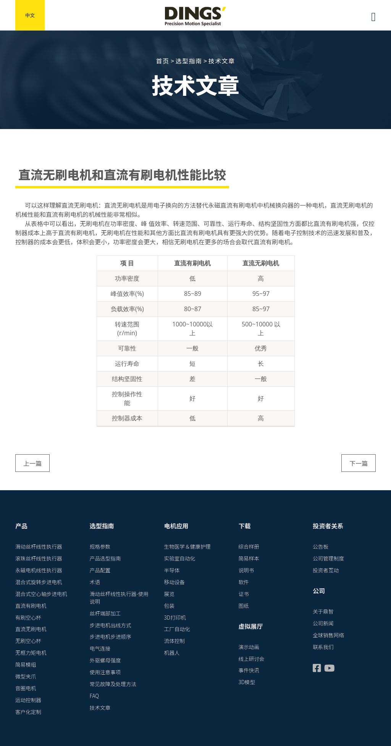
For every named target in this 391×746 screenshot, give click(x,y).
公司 (319, 590)
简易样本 (248, 558)
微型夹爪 (25, 676)
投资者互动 (326, 570)
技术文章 (221, 60)
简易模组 (25, 664)
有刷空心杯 (28, 617)
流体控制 (174, 640)
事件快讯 (248, 670)
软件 (243, 582)
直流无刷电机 (31, 629)
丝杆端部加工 (105, 613)
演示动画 (248, 647)
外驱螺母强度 (105, 660)
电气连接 (100, 648)
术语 (95, 582)
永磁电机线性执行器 (38, 570)
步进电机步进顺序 (110, 636)
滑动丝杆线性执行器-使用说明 (119, 597)
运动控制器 (28, 700)
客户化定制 (28, 711)
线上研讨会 (251, 658)
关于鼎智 (323, 611)
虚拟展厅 (250, 626)
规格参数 (100, 546)
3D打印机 (175, 617)
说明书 (246, 570)
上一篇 (32, 463)
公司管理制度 (328, 558)
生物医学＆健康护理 (187, 546)
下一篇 (358, 463)
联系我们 (323, 647)
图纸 (243, 605)
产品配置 (100, 570)
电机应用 (176, 525)
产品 (21, 525)
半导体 (172, 570)
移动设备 (174, 582)
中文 (30, 15)
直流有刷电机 (31, 605)
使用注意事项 (105, 672)
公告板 (320, 546)
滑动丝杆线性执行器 (38, 546)
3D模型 (246, 682)
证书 (243, 593)
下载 (244, 525)
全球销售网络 (328, 635)
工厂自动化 (177, 629)
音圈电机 (25, 688)
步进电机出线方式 (110, 625)
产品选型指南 (105, 558)
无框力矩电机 (31, 652)
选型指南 (188, 60)
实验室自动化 (180, 558)
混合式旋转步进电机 (38, 582)
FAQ (94, 695)
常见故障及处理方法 (113, 684)
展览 (169, 593)
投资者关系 (328, 525)
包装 (169, 605)
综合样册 (248, 546)
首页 (162, 60)
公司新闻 (323, 623)
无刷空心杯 (28, 640)
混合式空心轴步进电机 (41, 593)
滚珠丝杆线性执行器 (38, 558)
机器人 (172, 652)
